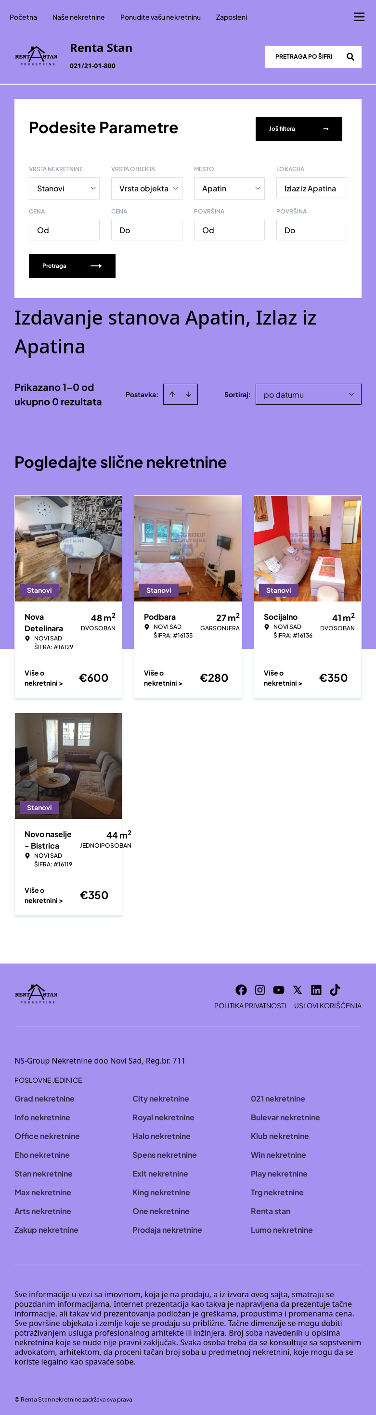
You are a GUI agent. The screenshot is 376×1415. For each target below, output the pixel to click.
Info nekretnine (42, 1114)
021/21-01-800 (93, 65)
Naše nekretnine (78, 17)
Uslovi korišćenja (328, 1002)
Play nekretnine (279, 1170)
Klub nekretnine (280, 1132)
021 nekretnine (278, 1095)
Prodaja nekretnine (167, 1226)
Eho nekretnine (42, 1151)
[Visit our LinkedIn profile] (316, 986)
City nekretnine (160, 1095)
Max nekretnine (42, 1189)
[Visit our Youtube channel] (279, 986)
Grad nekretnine (44, 1095)
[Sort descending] (189, 391)
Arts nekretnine (42, 1207)
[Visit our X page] (297, 986)
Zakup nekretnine (46, 1226)
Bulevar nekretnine (285, 1114)
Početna (23, 17)
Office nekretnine (47, 1132)
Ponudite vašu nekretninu (160, 17)
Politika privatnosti (250, 1002)
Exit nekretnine (160, 1170)
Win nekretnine (278, 1151)
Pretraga (72, 262)
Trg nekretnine (277, 1189)
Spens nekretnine (164, 1151)
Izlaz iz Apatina (310, 185)
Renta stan (270, 1207)
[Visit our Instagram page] (260, 986)
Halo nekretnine (161, 1132)
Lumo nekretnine (282, 1226)
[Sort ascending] (172, 391)
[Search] (350, 57)
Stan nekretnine (43, 1170)
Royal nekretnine (163, 1114)
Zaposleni (231, 17)
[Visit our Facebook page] (241, 986)
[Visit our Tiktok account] (335, 986)
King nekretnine (161, 1189)
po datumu (284, 391)
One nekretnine (161, 1207)
